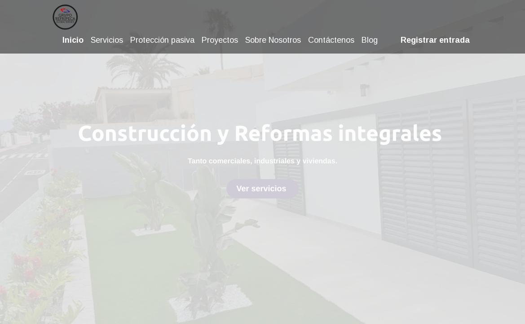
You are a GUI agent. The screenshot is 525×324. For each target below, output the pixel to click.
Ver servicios (262, 188)
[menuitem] (75, 40)
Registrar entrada (433, 40)
